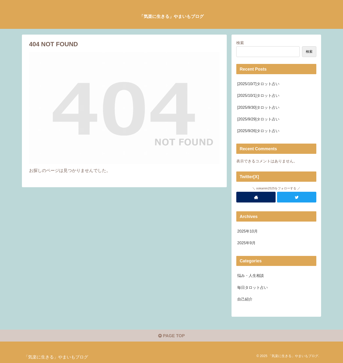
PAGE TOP (171, 335)
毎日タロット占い (252, 287)
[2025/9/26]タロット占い (258, 131)
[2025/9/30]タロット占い (258, 107)
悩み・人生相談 (250, 275)
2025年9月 (246, 243)
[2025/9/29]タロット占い (258, 119)
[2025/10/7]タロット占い (258, 84)
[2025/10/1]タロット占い (258, 95)
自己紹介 (244, 299)
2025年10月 (247, 231)
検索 (240, 43)
